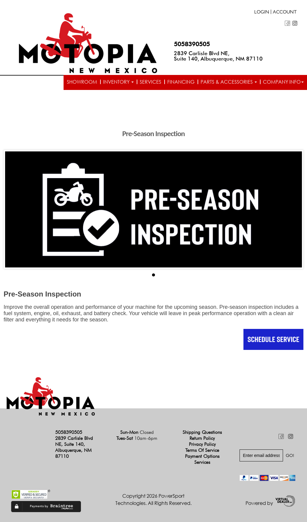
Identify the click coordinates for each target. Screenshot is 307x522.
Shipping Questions (202, 432)
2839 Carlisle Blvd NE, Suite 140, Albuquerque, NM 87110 (218, 56)
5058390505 (192, 44)
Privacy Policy (202, 444)
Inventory (118, 82)
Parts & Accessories (229, 82)
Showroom (82, 82)
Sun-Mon (137, 432)
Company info (283, 82)
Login (261, 12)
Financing (181, 82)
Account (285, 12)
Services (150, 82)
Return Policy (202, 438)
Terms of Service (202, 450)
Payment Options (202, 456)
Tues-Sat (136, 438)
